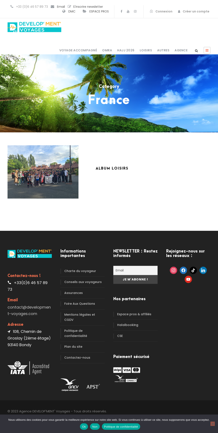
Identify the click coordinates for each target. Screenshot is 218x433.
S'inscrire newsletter (88, 7)
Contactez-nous (77, 357)
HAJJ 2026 (126, 50)
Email (61, 7)
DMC (71, 11)
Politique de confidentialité (75, 333)
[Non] (212, 424)
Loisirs (146, 50)
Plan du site (73, 346)
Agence (181, 50)
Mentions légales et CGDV (79, 317)
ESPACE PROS (99, 11)
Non (95, 426)
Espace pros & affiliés (134, 314)
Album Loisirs (112, 168)
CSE (120, 336)
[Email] (135, 270)
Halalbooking (127, 325)
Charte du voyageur (80, 271)
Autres (163, 50)
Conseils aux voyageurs (83, 282)
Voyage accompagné (78, 50)
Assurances (73, 293)
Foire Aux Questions (79, 303)
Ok (84, 426)
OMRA (107, 50)
